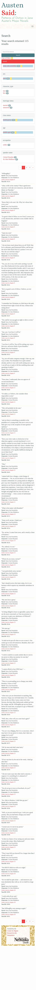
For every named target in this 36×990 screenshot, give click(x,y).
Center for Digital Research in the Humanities (12, 933)
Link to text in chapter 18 (8, 873)
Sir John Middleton (9, 159)
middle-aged (7, 132)
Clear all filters (7, 58)
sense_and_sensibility (9, 66)
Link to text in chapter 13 (8, 514)
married (5, 105)
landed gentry (7, 120)
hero (4, 93)
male (4, 78)
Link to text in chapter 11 (8, 387)
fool (4, 91)
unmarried (6, 107)
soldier (5, 145)
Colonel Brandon (8, 157)
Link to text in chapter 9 (8, 179)
